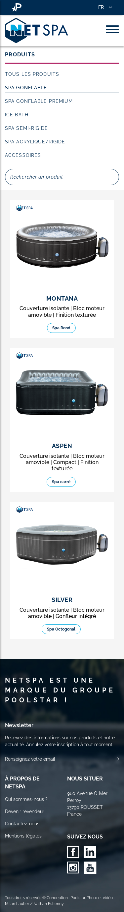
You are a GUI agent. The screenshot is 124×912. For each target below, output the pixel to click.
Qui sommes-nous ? (26, 799)
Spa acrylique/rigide (35, 141)
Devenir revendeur (24, 811)
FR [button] (101, 7)
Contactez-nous (22, 823)
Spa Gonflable (26, 87)
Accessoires (23, 155)
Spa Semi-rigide (26, 128)
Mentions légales (23, 835)
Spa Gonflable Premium (39, 101)
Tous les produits (32, 74)
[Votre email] (60, 759)
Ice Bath (16, 114)
